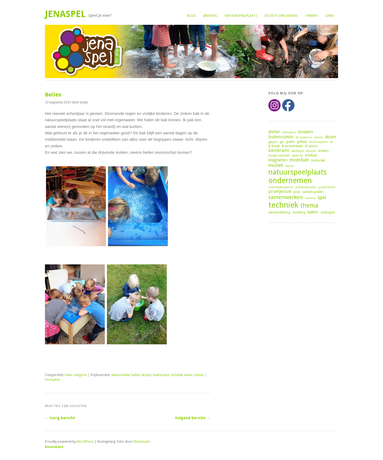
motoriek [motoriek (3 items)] (318, 160)
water (188, 375)
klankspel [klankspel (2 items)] (298, 151)
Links (329, 16)
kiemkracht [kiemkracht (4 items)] (278, 150)
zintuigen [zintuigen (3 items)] (327, 212)
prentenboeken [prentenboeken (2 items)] (306, 187)
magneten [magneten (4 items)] (277, 160)
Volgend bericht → (192, 418)
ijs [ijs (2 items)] (331, 142)
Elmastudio (142, 441)
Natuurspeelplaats (241, 16)
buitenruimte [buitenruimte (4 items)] (280, 136)
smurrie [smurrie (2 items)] (310, 198)
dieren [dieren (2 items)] (318, 137)
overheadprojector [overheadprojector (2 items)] (280, 187)
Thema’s (311, 16)
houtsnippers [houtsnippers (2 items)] (318, 142)
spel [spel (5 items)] (322, 197)
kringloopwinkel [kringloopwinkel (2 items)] (279, 155)
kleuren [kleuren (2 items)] (311, 151)
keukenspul (161, 375)
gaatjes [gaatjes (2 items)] (273, 142)
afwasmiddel (120, 375)
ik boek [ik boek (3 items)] (274, 146)
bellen (135, 375)
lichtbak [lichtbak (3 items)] (311, 155)
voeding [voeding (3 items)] (299, 212)
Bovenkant (54, 447)
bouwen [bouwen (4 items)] (305, 131)
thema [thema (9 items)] (309, 205)
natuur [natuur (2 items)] (289, 166)
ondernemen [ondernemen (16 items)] (290, 180)
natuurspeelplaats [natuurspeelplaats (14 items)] (297, 172)
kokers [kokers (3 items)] (323, 150)
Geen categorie (76, 375)
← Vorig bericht (60, 418)
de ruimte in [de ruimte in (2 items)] (303, 137)
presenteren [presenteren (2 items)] (327, 187)
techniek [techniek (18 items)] (283, 204)
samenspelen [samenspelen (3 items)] (312, 191)
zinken (198, 375)
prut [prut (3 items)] (297, 191)
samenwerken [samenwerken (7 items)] (285, 197)
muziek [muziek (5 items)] (275, 165)
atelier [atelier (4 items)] (274, 131)
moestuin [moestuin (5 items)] (299, 160)
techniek (177, 375)
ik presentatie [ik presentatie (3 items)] (292, 146)
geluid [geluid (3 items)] (302, 141)
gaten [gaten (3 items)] (290, 141)
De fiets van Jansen (281, 16)
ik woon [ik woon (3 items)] (311, 146)
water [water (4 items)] (312, 212)
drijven (146, 375)
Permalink (52, 380)
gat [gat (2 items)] (282, 142)
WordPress (85, 441)
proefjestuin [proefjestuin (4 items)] (280, 191)
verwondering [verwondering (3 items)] (279, 212)
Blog (191, 16)
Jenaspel (210, 16)
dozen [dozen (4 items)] (330, 136)
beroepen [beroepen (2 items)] (289, 132)
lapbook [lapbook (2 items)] (297, 155)
